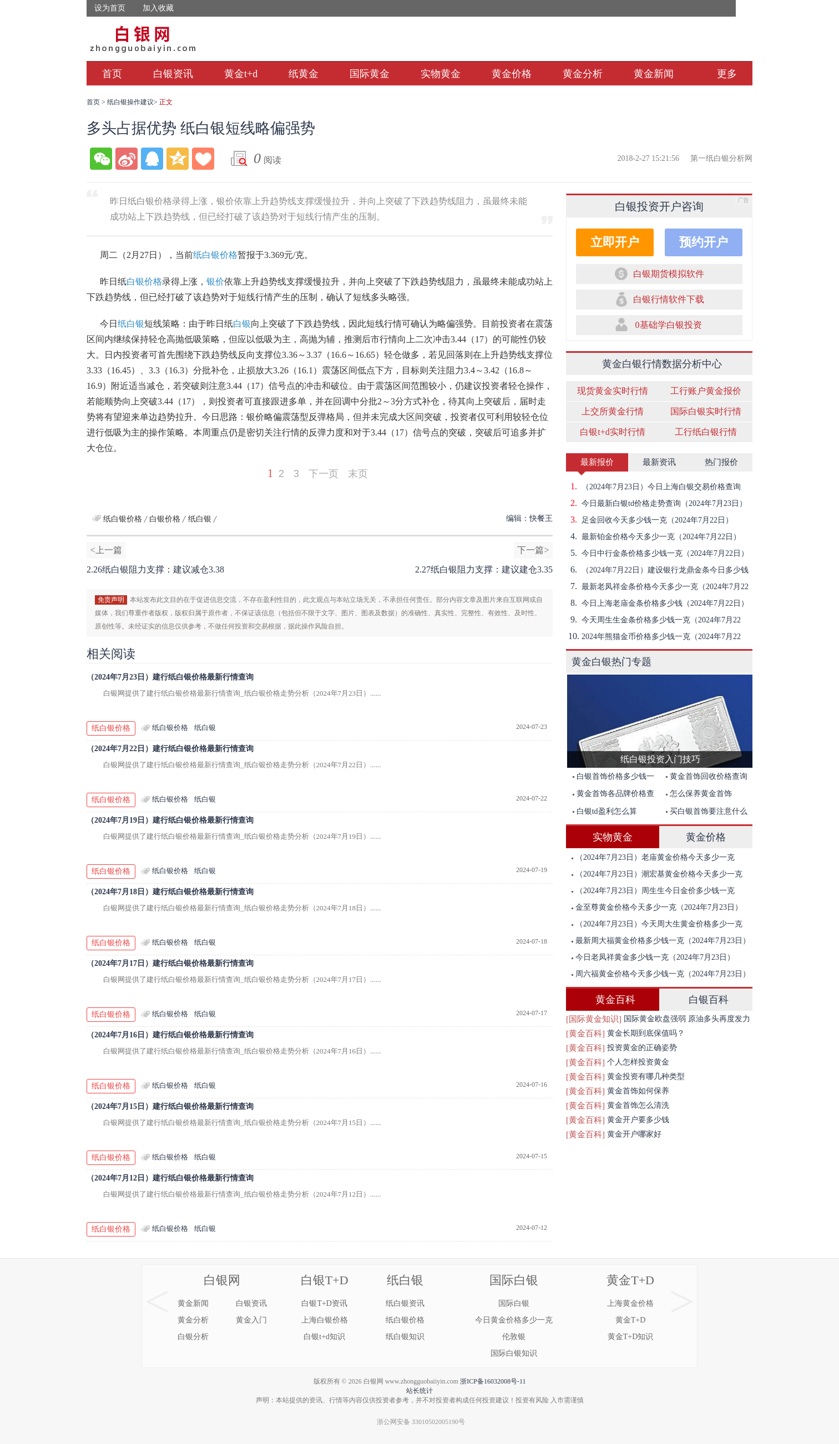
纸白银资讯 (405, 1303)
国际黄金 (370, 73)
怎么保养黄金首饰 (699, 793)
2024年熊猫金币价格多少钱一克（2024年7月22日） (653, 636)
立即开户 (614, 242)
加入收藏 (158, 8)
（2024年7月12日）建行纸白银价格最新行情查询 (170, 1178)
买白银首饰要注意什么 (706, 811)
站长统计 (419, 1391)
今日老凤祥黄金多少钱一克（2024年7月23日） (653, 957)
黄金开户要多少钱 (638, 1120)
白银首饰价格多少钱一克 (610, 778)
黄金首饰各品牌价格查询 (610, 795)
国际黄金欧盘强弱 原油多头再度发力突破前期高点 (687, 1020)
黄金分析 (583, 73)
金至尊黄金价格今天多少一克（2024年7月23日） (657, 907)
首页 (112, 73)
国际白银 (513, 1280)
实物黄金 (441, 73)
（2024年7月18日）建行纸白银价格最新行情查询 (170, 892)
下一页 (323, 473)
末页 (358, 473)
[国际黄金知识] (593, 1019)
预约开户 (703, 242)
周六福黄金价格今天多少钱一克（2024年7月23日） (661, 974)
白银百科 (709, 999)
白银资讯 (173, 73)
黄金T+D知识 (631, 1336)
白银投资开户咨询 (659, 206)
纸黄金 (304, 73)
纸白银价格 (215, 255)
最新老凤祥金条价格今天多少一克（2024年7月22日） (657, 586)
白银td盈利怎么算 (605, 811)
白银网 (222, 1280)
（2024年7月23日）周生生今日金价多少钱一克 (653, 890)
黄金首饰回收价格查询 (706, 776)
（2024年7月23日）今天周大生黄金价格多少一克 (657, 924)
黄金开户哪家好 (634, 1134)
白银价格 (144, 281)
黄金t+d (240, 73)
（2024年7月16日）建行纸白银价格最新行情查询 (170, 1035)
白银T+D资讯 (324, 1303)
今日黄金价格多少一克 (514, 1320)
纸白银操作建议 (130, 102)
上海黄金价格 (630, 1303)
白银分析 (193, 1336)
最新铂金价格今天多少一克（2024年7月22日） (653, 536)
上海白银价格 (324, 1320)
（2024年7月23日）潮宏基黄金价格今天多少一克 (657, 874)
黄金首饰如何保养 (638, 1091)
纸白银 (131, 323)
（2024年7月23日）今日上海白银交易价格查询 (653, 486)
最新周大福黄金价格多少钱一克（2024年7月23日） (661, 940)
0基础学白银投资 (668, 325)
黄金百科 (615, 999)
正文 (166, 102)
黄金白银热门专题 (611, 661)
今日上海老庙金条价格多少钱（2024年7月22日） (657, 603)
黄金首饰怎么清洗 (638, 1105)
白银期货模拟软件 (668, 273)
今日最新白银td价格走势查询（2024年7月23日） (656, 503)
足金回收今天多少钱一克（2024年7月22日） (649, 519)
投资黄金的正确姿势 (642, 1047)
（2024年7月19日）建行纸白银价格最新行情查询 (170, 820)
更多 (727, 73)
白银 (242, 323)
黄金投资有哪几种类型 (646, 1076)
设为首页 (109, 8)
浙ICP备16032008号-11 (492, 1381)
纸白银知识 (405, 1336)
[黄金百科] (585, 1033)
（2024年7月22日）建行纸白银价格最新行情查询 (170, 748)
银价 (215, 281)
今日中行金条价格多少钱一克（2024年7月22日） (657, 553)
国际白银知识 (514, 1353)
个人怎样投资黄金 (638, 1062)
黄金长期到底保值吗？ (646, 1033)
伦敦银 (513, 1336)
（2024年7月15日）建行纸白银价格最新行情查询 (170, 1106)
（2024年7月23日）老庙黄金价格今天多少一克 (653, 857)
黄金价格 (512, 73)
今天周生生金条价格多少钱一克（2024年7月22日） (653, 619)
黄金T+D (630, 1280)
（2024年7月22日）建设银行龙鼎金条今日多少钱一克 (657, 569)
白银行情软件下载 (668, 299)
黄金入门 (251, 1320)
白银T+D (324, 1280)
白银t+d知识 (324, 1336)
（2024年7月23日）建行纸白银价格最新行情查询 (170, 677)
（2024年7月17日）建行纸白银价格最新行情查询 (170, 963)
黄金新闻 (654, 73)
